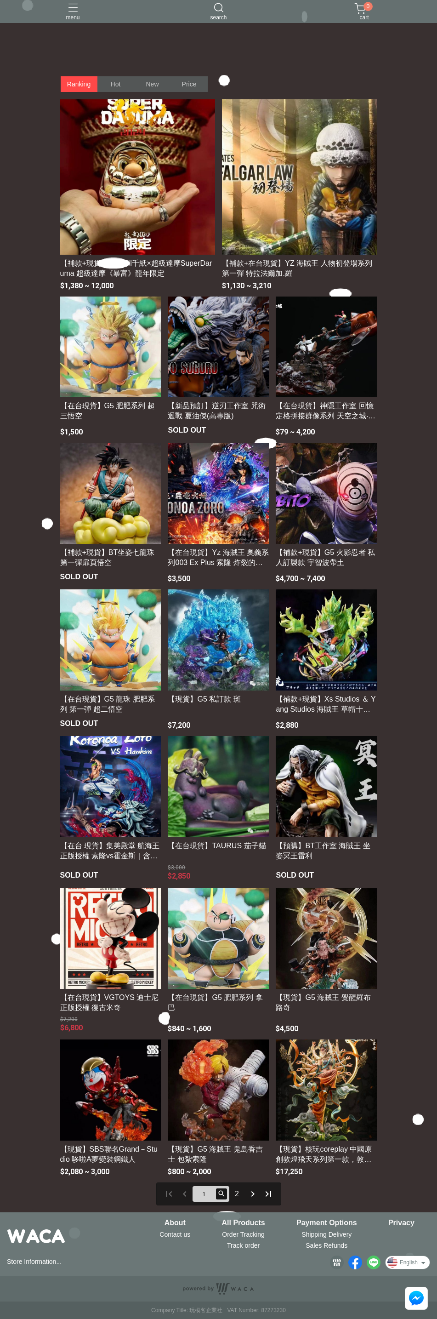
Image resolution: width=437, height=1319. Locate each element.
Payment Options (326, 1223)
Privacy (401, 1223)
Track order (243, 1245)
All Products (243, 1223)
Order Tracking (243, 1234)
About (175, 1223)
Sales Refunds (326, 1245)
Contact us (174, 1234)
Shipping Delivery (326, 1234)
